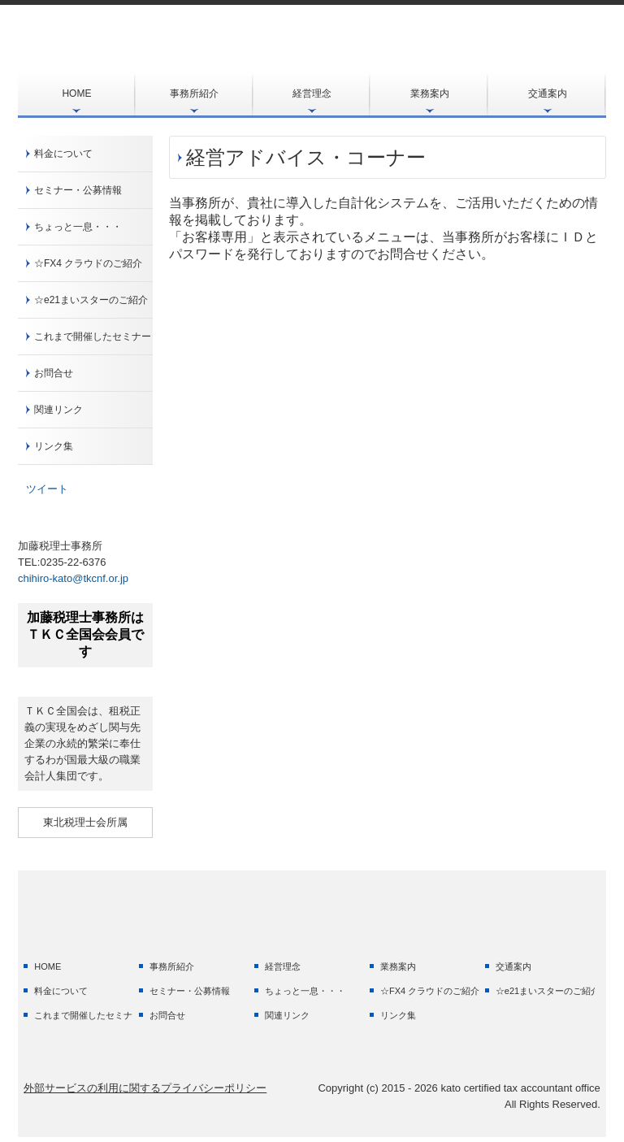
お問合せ (53, 373)
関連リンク (58, 409)
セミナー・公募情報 (78, 190)
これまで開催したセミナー (92, 336)
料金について (63, 153)
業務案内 (429, 93)
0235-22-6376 (73, 562)
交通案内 (547, 93)
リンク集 (53, 446)
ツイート (47, 489)
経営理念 (312, 93)
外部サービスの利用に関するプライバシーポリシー (145, 1088)
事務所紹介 (194, 93)
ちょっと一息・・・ (78, 226)
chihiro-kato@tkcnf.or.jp (73, 578)
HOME (76, 93)
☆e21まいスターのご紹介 (91, 300)
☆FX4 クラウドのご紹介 (88, 263)
